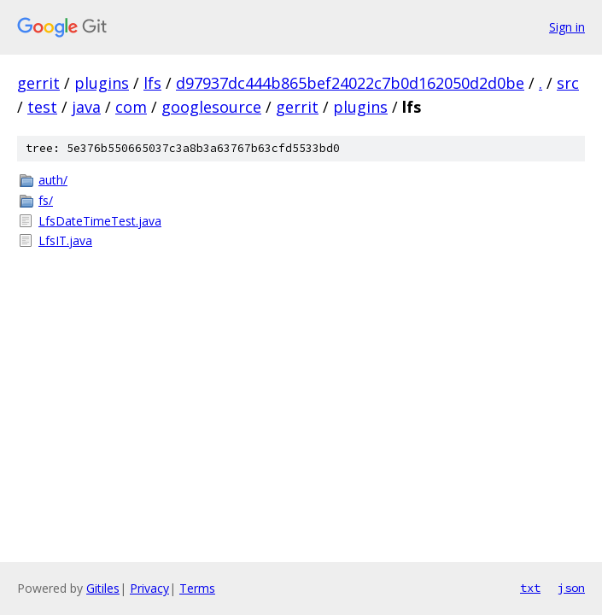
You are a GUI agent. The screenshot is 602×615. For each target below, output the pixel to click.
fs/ (45, 200)
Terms (197, 588)
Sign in (567, 27)
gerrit (38, 83)
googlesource (211, 107)
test (42, 107)
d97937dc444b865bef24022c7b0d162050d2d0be (350, 83)
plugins (101, 83)
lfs (152, 83)
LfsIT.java (65, 240)
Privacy (149, 588)
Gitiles (103, 588)
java (86, 107)
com (131, 107)
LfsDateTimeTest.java (99, 221)
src (568, 83)
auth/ (52, 180)
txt (530, 587)
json (571, 587)
